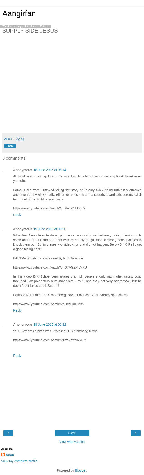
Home (72, 433)
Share (10, 146)
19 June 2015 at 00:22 (49, 324)
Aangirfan (19, 13)
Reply (17, 214)
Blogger (80, 470)
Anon (10, 455)
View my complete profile (19, 461)
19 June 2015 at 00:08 (49, 229)
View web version (72, 442)
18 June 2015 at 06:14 (49, 170)
